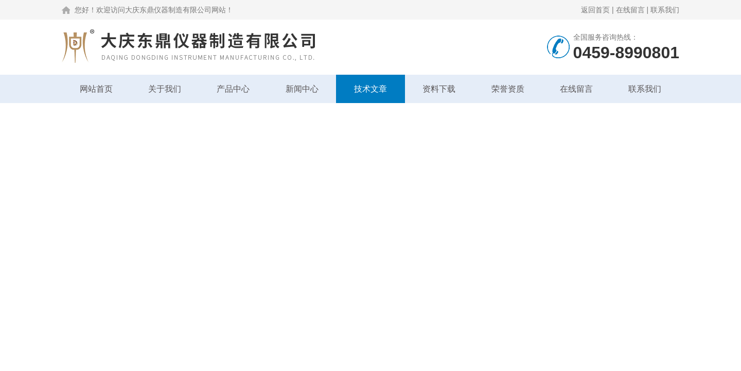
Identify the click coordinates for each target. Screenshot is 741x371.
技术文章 (370, 89)
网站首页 (96, 89)
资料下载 (438, 89)
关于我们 (164, 89)
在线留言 (630, 10)
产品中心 (233, 89)
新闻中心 (302, 89)
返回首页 (595, 10)
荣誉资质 (507, 89)
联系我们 (664, 10)
